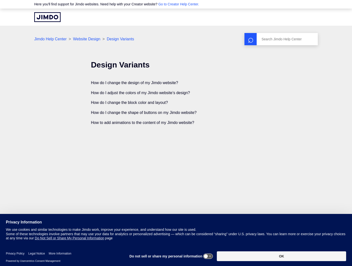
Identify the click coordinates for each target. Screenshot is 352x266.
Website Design (86, 39)
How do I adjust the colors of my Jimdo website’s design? (140, 93)
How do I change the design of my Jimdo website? (134, 83)
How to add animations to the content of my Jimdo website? (142, 123)
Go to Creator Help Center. (178, 4)
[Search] (281, 39)
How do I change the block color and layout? (129, 102)
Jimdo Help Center (50, 39)
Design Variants (120, 39)
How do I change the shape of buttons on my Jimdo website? (144, 113)
